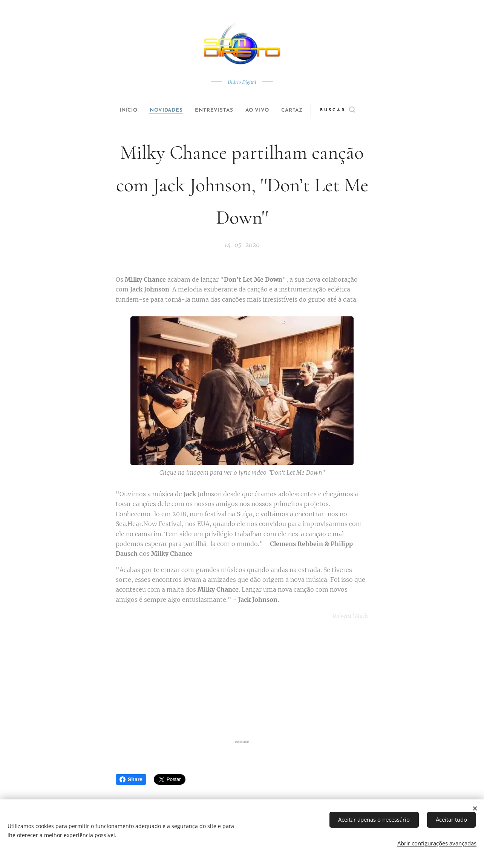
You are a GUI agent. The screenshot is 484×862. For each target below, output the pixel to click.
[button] (350, 110)
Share (130, 779)
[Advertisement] (251, 680)
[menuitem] (122, 110)
